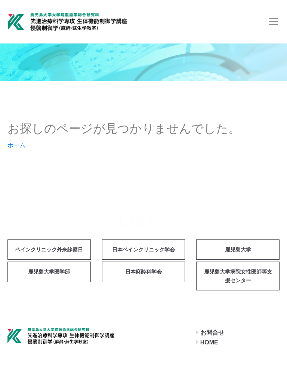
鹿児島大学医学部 (49, 272)
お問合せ (212, 332)
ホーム (16, 145)
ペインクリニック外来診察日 (49, 250)
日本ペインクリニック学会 (143, 250)
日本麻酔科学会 (143, 272)
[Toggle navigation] (273, 21)
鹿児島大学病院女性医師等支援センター (238, 276)
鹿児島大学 (238, 250)
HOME (209, 342)
